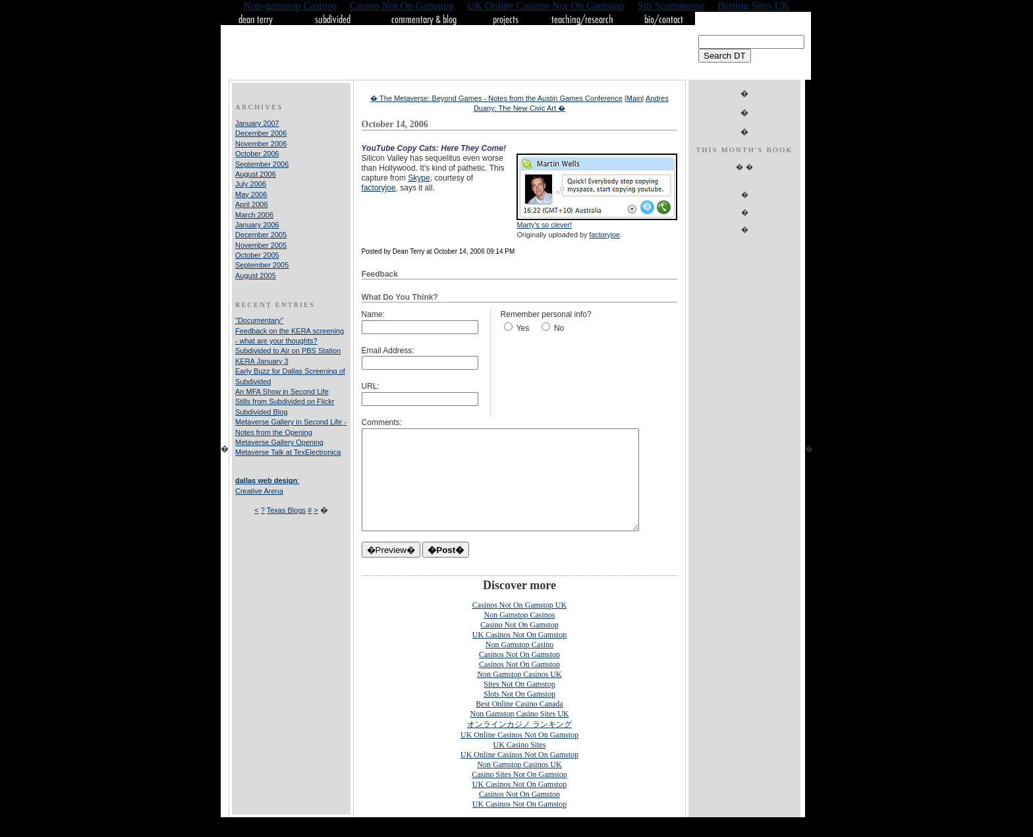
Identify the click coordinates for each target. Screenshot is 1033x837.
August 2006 (255, 174)
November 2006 (261, 144)
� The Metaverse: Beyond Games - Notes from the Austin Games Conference (496, 98)
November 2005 (261, 245)
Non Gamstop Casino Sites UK (519, 733)
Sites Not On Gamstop (519, 703)
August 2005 (255, 275)
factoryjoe (604, 235)
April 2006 (251, 204)
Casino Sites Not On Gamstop (519, 794)
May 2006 (251, 194)
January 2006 (257, 225)
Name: (373, 314)
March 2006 (254, 215)
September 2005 (262, 265)
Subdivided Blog (261, 412)
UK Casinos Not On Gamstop (519, 654)
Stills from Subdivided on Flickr (284, 401)
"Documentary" (259, 320)
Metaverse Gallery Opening (279, 442)
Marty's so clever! (544, 225)
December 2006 (261, 133)
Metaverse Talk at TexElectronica (288, 452)
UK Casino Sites (519, 764)
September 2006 (262, 164)
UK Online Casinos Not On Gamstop (519, 754)
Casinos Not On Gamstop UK (519, 624)
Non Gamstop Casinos (519, 634)
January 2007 (257, 123)
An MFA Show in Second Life (282, 391)
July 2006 (250, 184)
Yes (523, 328)
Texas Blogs (286, 510)
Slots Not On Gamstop (519, 713)
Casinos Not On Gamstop (519, 674)
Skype (419, 178)
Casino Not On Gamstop (519, 644)
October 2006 (257, 154)
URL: (370, 386)
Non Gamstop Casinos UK (519, 694)
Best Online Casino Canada (519, 723)
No (559, 328)
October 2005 (257, 255)
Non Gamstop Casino (519, 664)
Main (634, 98)
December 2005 (261, 235)
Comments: (382, 422)
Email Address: (388, 350)
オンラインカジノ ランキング (519, 744)
